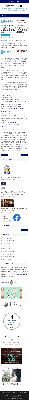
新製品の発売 (6, 254)
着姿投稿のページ (21, 395)
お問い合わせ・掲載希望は (13, 398)
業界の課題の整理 (18, 396)
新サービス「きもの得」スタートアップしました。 (12, 177)
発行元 (21, 398)
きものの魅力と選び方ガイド (10, 395)
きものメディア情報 (7, 240)
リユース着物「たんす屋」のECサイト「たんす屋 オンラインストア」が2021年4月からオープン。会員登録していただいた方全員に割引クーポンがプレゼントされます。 (14, 193)
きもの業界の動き (5, 34)
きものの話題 (6, 238)
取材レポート (6, 248)
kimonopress (13, 37)
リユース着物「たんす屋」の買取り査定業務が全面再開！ (5, 154)
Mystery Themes (14, 393)
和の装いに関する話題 (8, 251)
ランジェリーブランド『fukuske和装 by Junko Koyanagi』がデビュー (25, 154)
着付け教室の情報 (7, 259)
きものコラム (11, 396)
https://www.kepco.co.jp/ (12, 122)
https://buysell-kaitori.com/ (19, 108)
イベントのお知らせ (7, 246)
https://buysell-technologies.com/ (14, 106)
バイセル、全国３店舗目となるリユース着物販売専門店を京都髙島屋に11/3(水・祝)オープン (14, 209)
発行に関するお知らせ (8, 256)
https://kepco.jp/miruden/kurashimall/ (9, 126)
